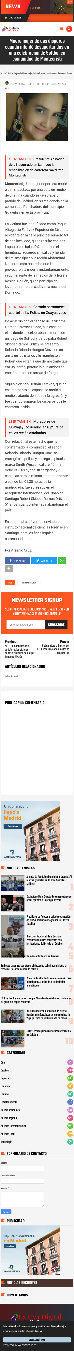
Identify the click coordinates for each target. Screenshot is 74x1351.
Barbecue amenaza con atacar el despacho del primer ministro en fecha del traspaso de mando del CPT (34, 967)
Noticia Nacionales (10, 1110)
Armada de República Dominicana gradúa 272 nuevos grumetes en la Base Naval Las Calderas (49, 880)
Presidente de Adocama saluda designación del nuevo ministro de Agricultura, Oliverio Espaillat (48, 920)
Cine (3, 1062)
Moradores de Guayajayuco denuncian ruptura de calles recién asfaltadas (36, 427)
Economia (6, 1086)
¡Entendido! (37, 1339)
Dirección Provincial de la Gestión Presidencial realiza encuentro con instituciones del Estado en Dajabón (44, 940)
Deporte (5, 1078)
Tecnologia (6, 1142)
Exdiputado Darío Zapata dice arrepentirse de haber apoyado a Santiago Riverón (48, 898)
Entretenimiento (9, 1102)
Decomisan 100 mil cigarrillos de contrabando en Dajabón (30, 956)
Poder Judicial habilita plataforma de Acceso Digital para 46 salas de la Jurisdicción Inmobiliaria (49, 982)
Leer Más (39, 1331)
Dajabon (5, 1070)
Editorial (5, 1094)
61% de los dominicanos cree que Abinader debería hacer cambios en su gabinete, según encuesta (36, 1000)
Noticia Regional (29, 583)
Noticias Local (8, 1134)
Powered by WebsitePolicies (19, 1345)
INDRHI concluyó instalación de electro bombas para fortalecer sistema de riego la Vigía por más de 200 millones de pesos (48, 1015)
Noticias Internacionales (13, 1126)
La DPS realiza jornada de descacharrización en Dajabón (48, 1033)
